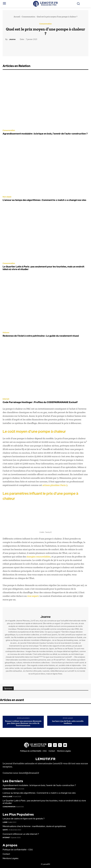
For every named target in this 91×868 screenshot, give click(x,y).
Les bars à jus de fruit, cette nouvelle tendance (67, 722)
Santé (5, 830)
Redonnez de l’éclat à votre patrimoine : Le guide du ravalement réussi (41, 335)
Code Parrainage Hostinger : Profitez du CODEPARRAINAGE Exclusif (40, 402)
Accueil (17, 16)
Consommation (28, 16)
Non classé (7, 197)
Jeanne (12, 39)
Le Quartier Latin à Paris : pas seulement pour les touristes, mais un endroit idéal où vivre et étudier (43, 268)
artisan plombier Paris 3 (54, 485)
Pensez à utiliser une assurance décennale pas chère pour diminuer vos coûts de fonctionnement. (23, 723)
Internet (6, 399)
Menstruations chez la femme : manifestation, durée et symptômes (34, 826)
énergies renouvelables (38, 556)
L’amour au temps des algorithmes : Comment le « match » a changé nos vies (44, 200)
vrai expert (33, 596)
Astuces (6, 332)
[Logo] (46, 4)
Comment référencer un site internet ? (21, 834)
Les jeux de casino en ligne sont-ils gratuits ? (23, 818)
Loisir (5, 822)
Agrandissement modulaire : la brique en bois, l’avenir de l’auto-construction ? (45, 133)
